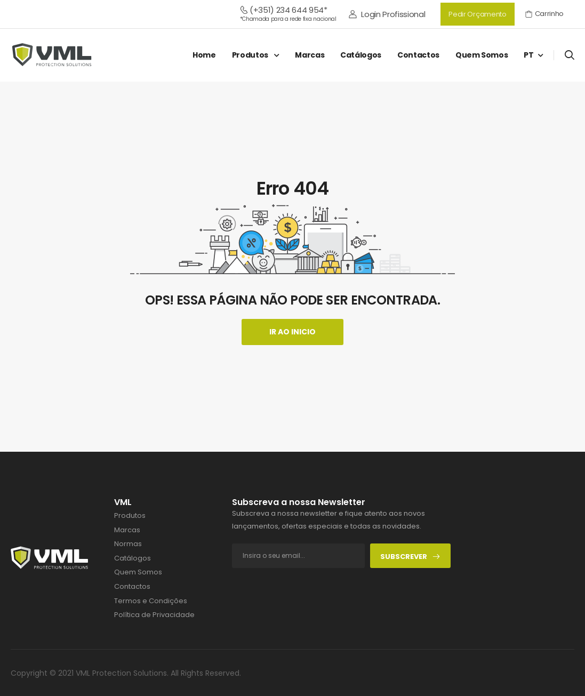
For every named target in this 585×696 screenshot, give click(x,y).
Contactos (418, 55)
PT (528, 55)
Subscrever (410, 556)
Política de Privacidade (154, 615)
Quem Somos (481, 55)
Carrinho (544, 14)
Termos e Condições (150, 601)
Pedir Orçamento (477, 14)
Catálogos (360, 55)
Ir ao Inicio (292, 331)
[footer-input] (298, 555)
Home (204, 55)
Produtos (251, 55)
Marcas (309, 55)
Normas (128, 544)
